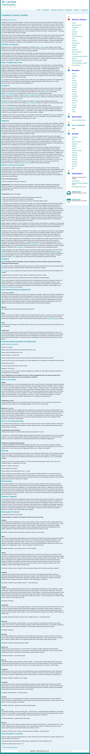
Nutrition (75, 134)
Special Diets (14, 287)
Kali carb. (74, 89)
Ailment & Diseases (79, 19)
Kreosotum (74, 91)
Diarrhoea (26, 95)
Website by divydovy (23, 751)
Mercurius (74, 98)
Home (38, 10)
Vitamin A (74, 148)
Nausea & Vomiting (77, 51)
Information (45, 10)
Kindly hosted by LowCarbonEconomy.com (61, 751)
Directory (76, 10)
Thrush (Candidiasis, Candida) (79, 63)
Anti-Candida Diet (6, 270)
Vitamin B (74, 152)
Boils (25, 114)
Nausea (11, 95)
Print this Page (76, 199)
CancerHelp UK (76, 181)
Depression (33, 102)
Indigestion (6, 95)
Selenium (74, 146)
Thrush (8, 19)
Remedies (75, 70)
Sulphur (74, 111)
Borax (73, 78)
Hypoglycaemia (18, 98)
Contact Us (84, 10)
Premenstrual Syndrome (12, 93)
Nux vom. (74, 105)
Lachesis (74, 93)
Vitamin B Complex (77, 150)
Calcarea (74, 80)
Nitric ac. (74, 102)
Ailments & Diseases (57, 10)
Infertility (36, 93)
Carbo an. (74, 82)
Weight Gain (36, 116)
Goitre (11, 245)
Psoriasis (7, 107)
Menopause (55, 114)
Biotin (73, 139)
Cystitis (41, 47)
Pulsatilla (74, 107)
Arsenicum (74, 76)
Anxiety (28, 102)
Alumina (74, 73)
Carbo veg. (74, 84)
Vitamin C (74, 166)
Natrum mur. (75, 100)
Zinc (73, 168)
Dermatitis (12, 107)
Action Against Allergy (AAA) (79, 186)
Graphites (74, 87)
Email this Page (76, 191)
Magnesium (75, 143)
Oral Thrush (13, 19)
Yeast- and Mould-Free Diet (79, 120)
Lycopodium (75, 96)
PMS (13, 256)
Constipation (32, 95)
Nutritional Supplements (53, 318)
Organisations (77, 173)
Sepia (73, 109)
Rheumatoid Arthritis (77, 60)
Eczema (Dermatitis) (77, 36)
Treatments (68, 10)
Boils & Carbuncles (76, 25)
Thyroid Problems (34, 243)
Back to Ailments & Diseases (10, 747)
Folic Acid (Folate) (76, 141)
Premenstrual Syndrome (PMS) (80, 56)
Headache (74, 40)
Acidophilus (75, 137)
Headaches (6, 102)
